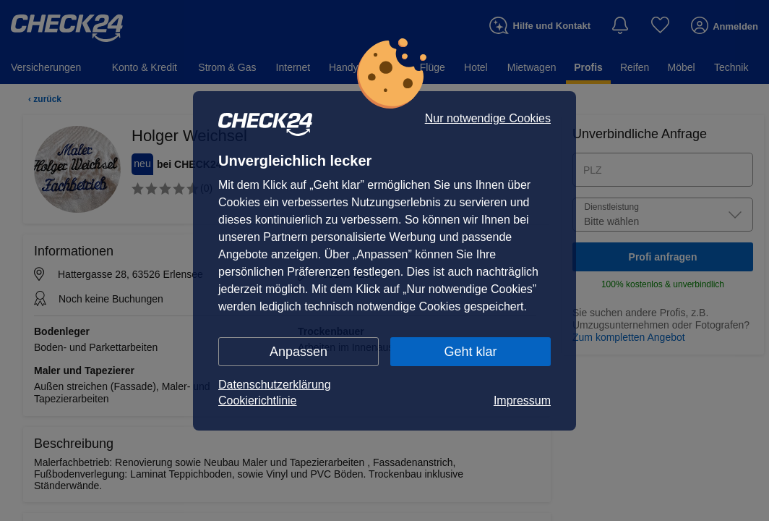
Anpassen (298, 351)
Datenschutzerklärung (274, 384)
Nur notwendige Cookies (488, 118)
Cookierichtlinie (257, 400)
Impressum (522, 400)
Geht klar (470, 351)
